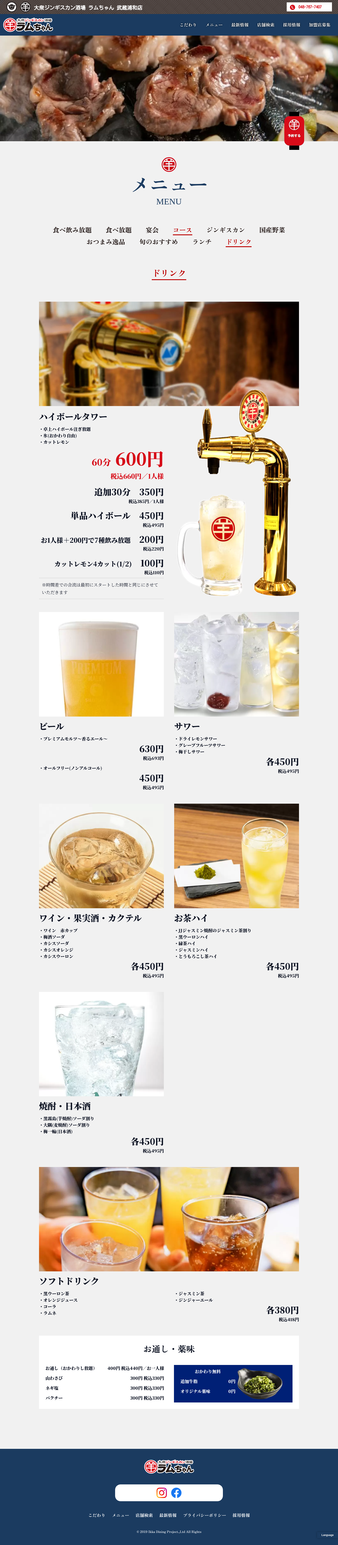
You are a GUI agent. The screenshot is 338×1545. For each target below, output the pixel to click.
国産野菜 (272, 229)
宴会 (152, 229)
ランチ (202, 241)
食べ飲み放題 (72, 229)
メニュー (120, 1515)
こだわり (188, 25)
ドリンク (239, 241)
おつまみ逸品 (105, 241)
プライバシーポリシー (204, 1515)
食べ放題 (119, 229)
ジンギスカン (225, 229)
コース (182, 229)
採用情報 (291, 25)
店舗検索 (265, 25)
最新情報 (240, 25)
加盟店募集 (319, 25)
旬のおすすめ (158, 241)
